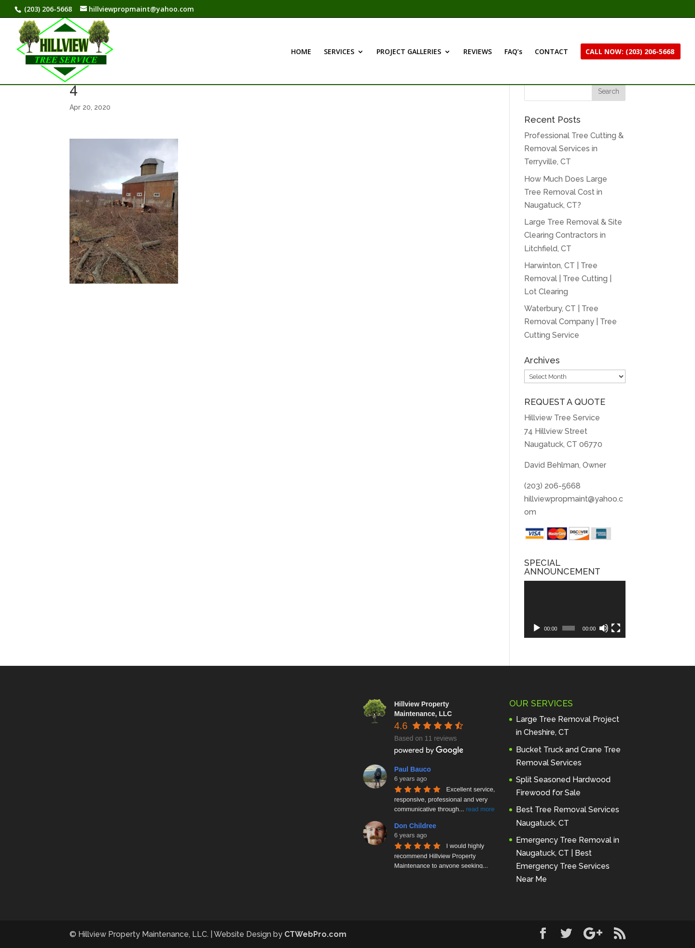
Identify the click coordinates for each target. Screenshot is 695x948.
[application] (575, 609)
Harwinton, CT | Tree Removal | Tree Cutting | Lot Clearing (568, 278)
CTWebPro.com (315, 934)
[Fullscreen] (616, 628)
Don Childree (415, 826)
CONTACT (551, 52)
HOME (301, 52)
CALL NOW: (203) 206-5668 (629, 52)
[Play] (537, 628)
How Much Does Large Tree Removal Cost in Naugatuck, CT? (565, 192)
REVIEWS (477, 52)
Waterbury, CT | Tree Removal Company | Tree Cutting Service (570, 321)
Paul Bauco (412, 769)
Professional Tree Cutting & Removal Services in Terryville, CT (574, 148)
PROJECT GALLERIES (408, 52)
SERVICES (339, 52)
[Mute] (604, 628)
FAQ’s (513, 52)
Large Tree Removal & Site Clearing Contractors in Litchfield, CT (573, 235)
